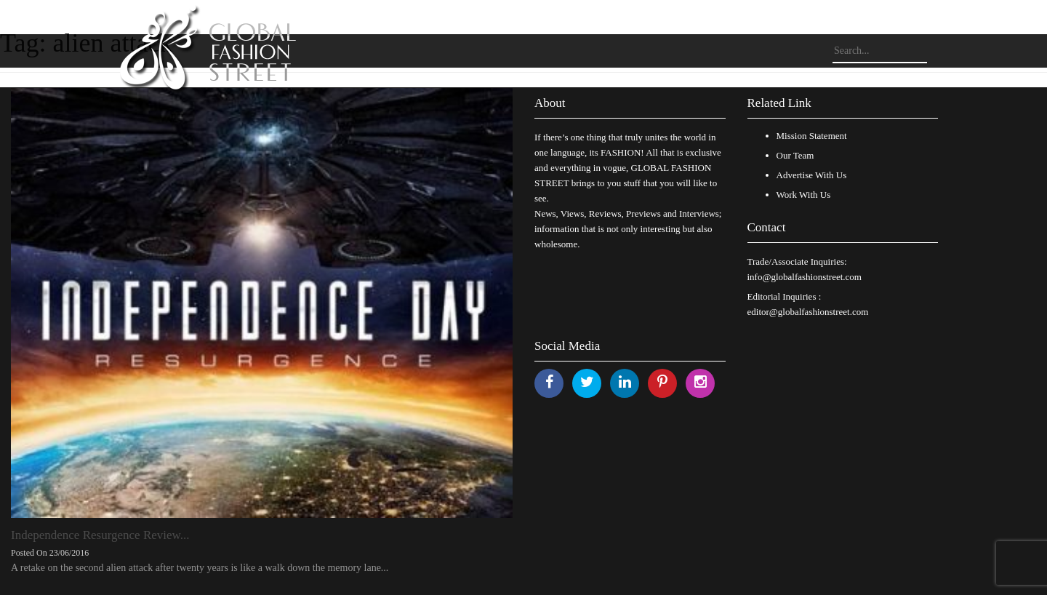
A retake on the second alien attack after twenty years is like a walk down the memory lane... (199, 567)
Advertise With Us (812, 174)
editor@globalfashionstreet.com (808, 311)
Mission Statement (812, 135)
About (550, 103)
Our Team (795, 155)
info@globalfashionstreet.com (804, 276)
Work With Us (804, 194)
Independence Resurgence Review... (100, 535)
